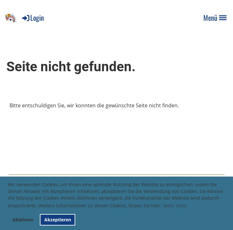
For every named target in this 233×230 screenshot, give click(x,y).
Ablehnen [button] (22, 220)
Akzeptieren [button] (57, 220)
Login (32, 17)
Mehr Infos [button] (174, 206)
